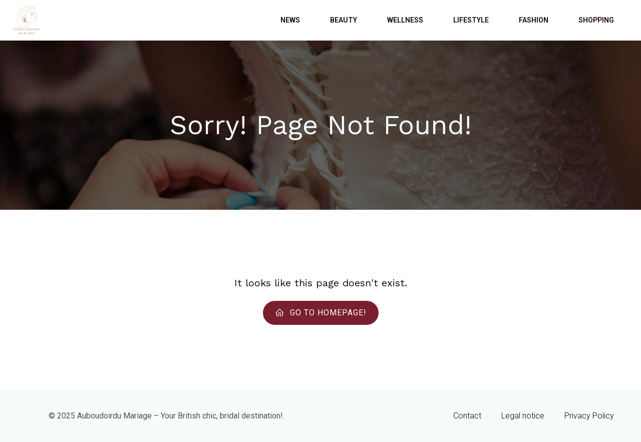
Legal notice (522, 415)
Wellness (405, 20)
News (290, 20)
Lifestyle (471, 20)
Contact (467, 415)
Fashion (533, 20)
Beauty (343, 20)
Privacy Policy (589, 415)
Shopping (596, 20)
